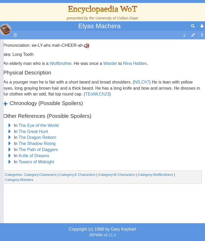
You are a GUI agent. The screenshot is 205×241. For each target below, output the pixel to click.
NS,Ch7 (141, 82)
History (32, 97)
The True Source (41, 91)
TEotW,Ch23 (97, 94)
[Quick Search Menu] (193, 26)
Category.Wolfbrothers (155, 175)
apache (5, 29)
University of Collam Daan (116, 18)
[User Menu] (201, 26)
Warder (110, 63)
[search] (193, 26)
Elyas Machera (99, 26)
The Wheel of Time (43, 84)
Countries (45, 127)
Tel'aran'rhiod (37, 206)
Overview (45, 121)
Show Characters (41, 151)
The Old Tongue (40, 133)
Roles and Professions (46, 170)
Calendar (34, 103)
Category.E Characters (78, 175)
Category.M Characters (116, 175)
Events (31, 109)
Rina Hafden (135, 63)
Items (30, 188)
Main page (25, 45)
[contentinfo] (184, 35)
